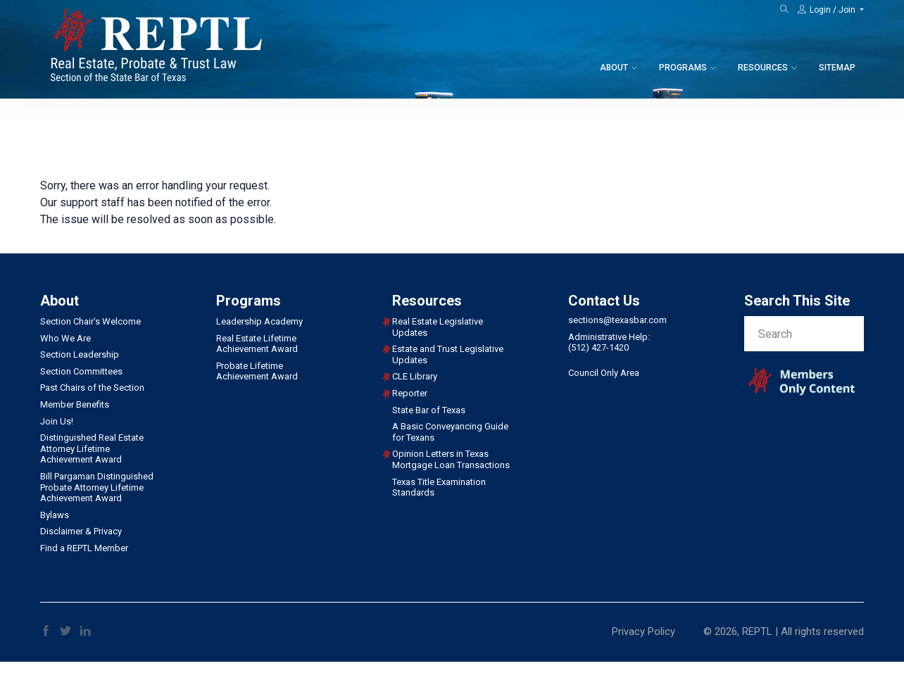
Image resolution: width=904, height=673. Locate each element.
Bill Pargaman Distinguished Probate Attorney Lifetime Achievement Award (96, 487)
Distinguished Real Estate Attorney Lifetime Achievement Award (92, 448)
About (614, 68)
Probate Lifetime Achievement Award (257, 371)
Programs (683, 68)
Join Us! (56, 421)
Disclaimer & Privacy (81, 531)
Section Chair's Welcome (90, 321)
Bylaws (54, 515)
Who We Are (65, 338)
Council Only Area (603, 372)
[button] (831, 10)
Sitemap (837, 68)
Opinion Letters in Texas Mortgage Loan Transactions (451, 459)
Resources (763, 68)
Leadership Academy (259, 321)
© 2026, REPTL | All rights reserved (783, 631)
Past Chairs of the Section (92, 387)
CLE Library (414, 376)
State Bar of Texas (428, 410)
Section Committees (81, 371)
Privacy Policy (643, 631)
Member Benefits (74, 404)
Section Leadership (79, 354)
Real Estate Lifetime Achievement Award (257, 344)
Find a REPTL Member (84, 548)
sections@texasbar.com (617, 320)
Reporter (409, 393)
